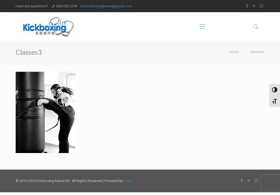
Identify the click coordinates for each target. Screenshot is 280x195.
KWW (128, 181)
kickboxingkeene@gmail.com (108, 6)
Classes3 (257, 52)
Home (234, 52)
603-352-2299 (66, 6)
